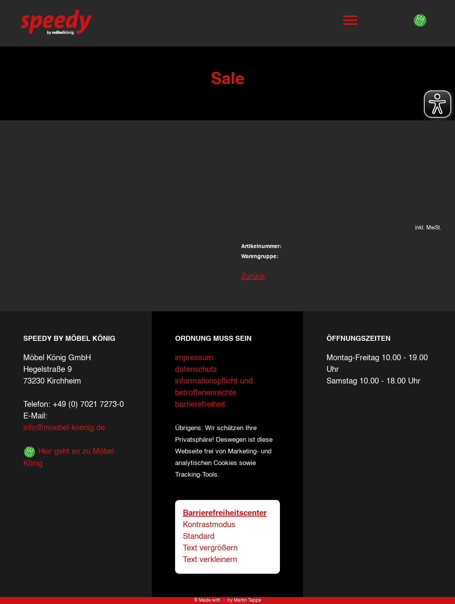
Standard (198, 537)
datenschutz (196, 370)
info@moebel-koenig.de (64, 428)
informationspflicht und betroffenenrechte (214, 387)
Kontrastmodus (209, 525)
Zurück (253, 277)
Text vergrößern (210, 548)
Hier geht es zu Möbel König (68, 457)
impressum (194, 358)
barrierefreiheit (200, 405)
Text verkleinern (210, 560)
